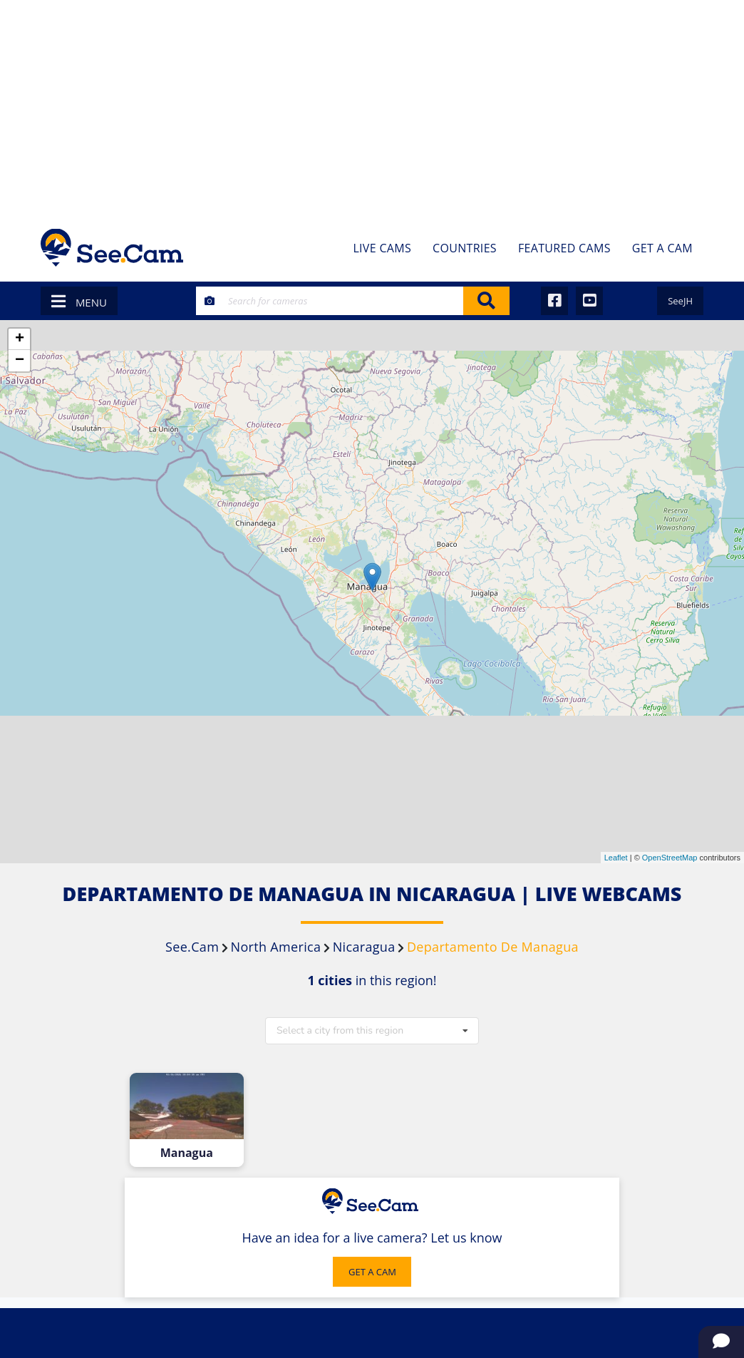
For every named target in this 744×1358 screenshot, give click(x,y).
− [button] (19, 360)
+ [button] (19, 339)
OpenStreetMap (670, 857)
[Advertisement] (372, 107)
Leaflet (616, 857)
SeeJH (680, 300)
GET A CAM (372, 1271)
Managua (186, 1153)
